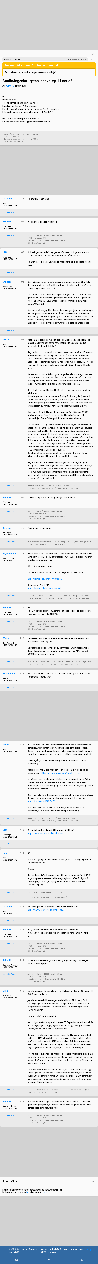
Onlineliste (54, 1249)
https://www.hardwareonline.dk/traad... (46, 833)
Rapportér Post (8, 212)
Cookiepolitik (66, 1249)
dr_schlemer (9, 553)
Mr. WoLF (8, 198)
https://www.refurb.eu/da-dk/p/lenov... (46, 910)
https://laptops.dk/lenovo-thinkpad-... (45, 579)
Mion (5, 990)
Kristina (7, 528)
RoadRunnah (9, 673)
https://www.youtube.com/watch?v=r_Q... (61, 773)
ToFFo (6, 339)
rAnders (7, 282)
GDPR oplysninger (49, 1252)
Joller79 (9, 85)
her (28, 1192)
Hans (5, 853)
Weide (6, 638)
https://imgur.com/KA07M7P (41, 801)
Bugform (45, 1249)
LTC (5, 252)
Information (78, 1249)
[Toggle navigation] (16, 1260)
